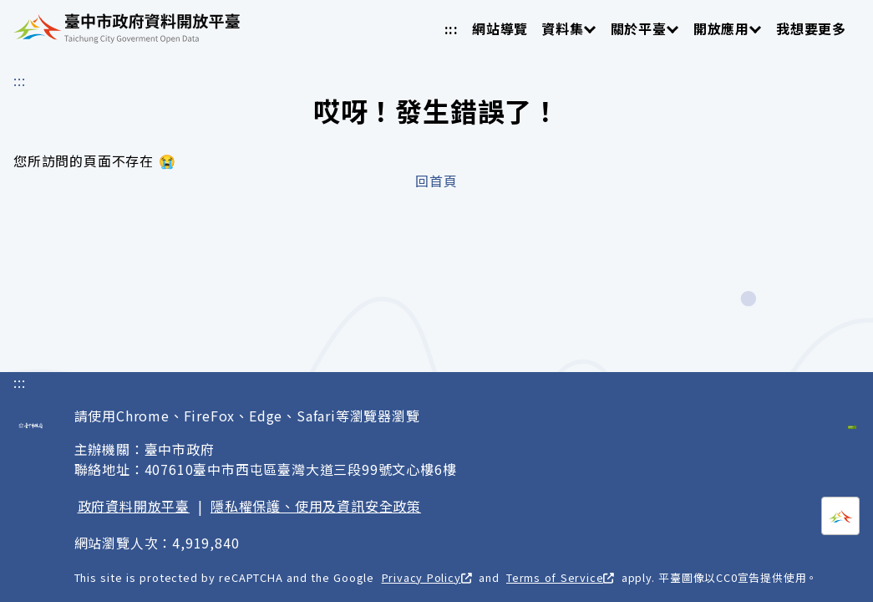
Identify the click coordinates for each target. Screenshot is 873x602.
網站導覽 (500, 28)
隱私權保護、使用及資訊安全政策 (316, 506)
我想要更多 (811, 28)
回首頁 (436, 181)
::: (451, 28)
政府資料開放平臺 (134, 506)
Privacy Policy (427, 577)
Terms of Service (560, 577)
